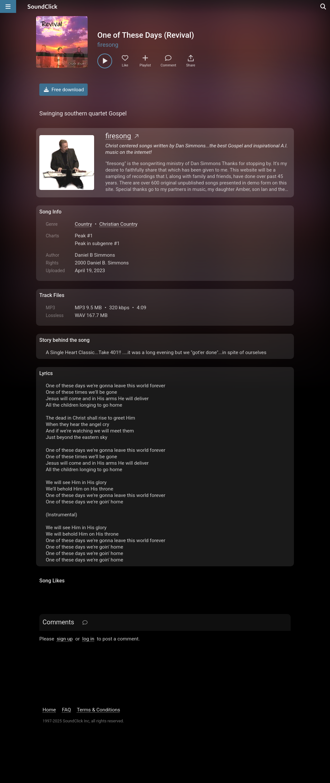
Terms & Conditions (98, 710)
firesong (107, 44)
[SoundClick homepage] (42, 6)
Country (83, 224)
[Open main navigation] (8, 6)
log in (88, 639)
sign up (65, 639)
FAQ (66, 710)
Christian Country (118, 224)
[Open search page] (323, 6)
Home (49, 710)
